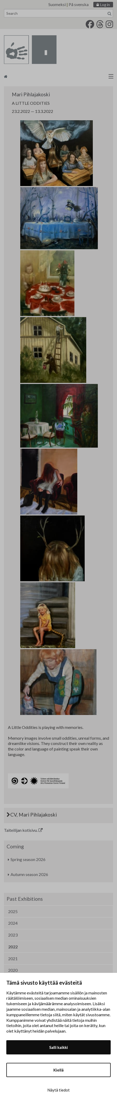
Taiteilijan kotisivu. (23, 830)
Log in (105, 4)
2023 (13, 934)
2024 (13, 922)
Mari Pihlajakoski (31, 94)
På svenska (79, 4)
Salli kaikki (58, 1047)
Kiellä (58, 1070)
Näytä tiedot (58, 1090)
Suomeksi (57, 4)
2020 (13, 970)
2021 (13, 958)
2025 (13, 911)
